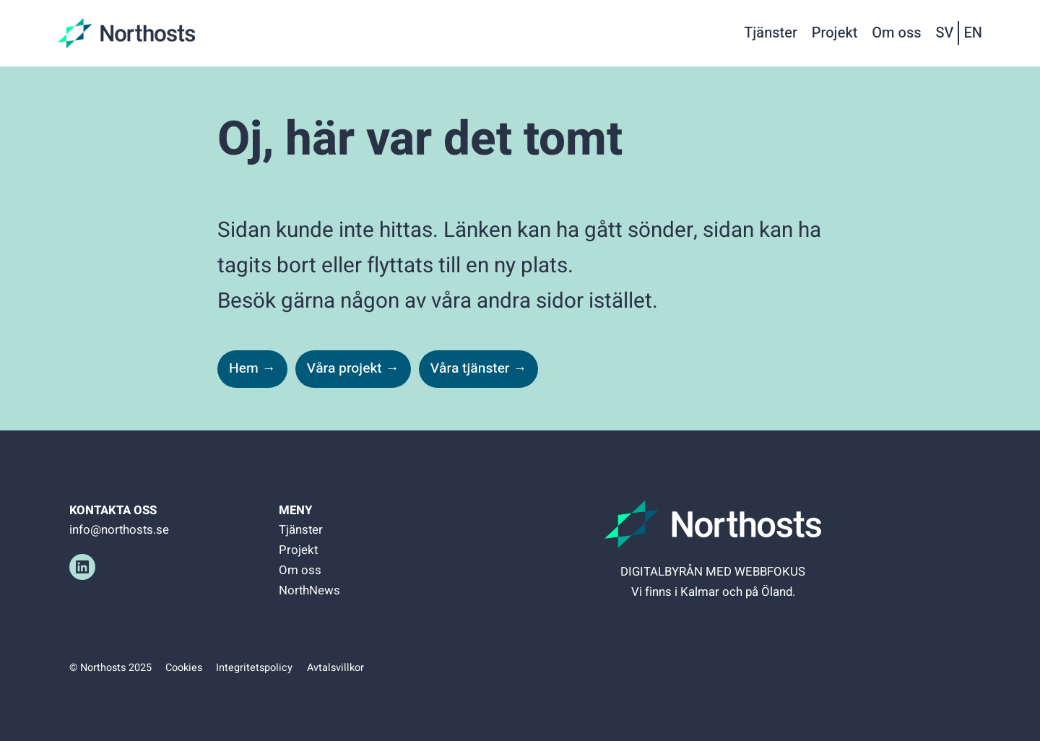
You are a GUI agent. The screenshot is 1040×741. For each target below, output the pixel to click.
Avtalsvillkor (335, 667)
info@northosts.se (119, 530)
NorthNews (309, 590)
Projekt (298, 550)
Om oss (300, 570)
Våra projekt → (353, 368)
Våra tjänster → (478, 368)
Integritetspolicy (254, 667)
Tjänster (301, 530)
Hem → (252, 368)
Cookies (183, 667)
